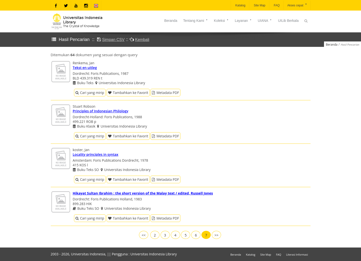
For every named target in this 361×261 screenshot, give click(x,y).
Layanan (243, 21)
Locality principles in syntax (95, 154)
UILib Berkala (288, 21)
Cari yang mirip (89, 92)
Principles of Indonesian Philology (100, 111)
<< (144, 235)
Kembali (142, 40)
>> (216, 235)
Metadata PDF (165, 92)
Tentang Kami (195, 21)
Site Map (259, 5)
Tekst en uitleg (85, 67)
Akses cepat (297, 5)
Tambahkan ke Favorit (128, 92)
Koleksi (221, 21)
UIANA (265, 21)
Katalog (240, 5)
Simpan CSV (113, 40)
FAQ (276, 5)
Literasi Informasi (297, 254)
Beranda (170, 21)
